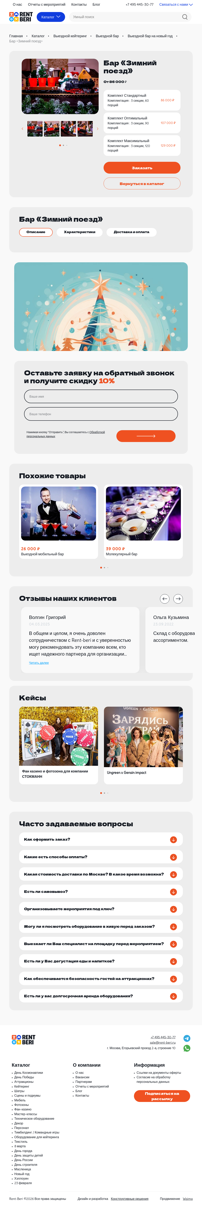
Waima (188, 1199)
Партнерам (83, 1082)
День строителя (25, 1165)
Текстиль (21, 1142)
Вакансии (82, 1077)
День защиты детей (28, 1155)
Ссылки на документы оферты (159, 1073)
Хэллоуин (21, 1178)
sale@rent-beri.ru (163, 1042)
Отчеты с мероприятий (46, 4)
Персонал (21, 1128)
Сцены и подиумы (27, 1095)
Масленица (22, 1169)
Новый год (22, 1174)
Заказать (142, 167)
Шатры (19, 1091)
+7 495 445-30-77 (139, 4)
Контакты (79, 4)
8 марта (20, 1146)
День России (23, 1160)
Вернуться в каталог (142, 183)
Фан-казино (23, 1109)
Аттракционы (24, 1082)
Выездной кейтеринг (70, 36)
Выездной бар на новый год (150, 36)
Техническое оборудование (34, 1118)
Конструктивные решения (129, 1199)
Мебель (20, 1100)
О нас (17, 4)
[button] (22, 128)
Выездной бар (107, 36)
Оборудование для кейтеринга (36, 1137)
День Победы (24, 1077)
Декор (18, 1123)
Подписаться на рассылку (162, 1096)
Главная (16, 36)
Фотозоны (21, 1105)
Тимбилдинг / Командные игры (36, 1132)
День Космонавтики (28, 1073)
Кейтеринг (21, 1086)
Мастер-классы (25, 1114)
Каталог (38, 36)
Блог (96, 4)
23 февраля (23, 1183)
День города (23, 1151)
